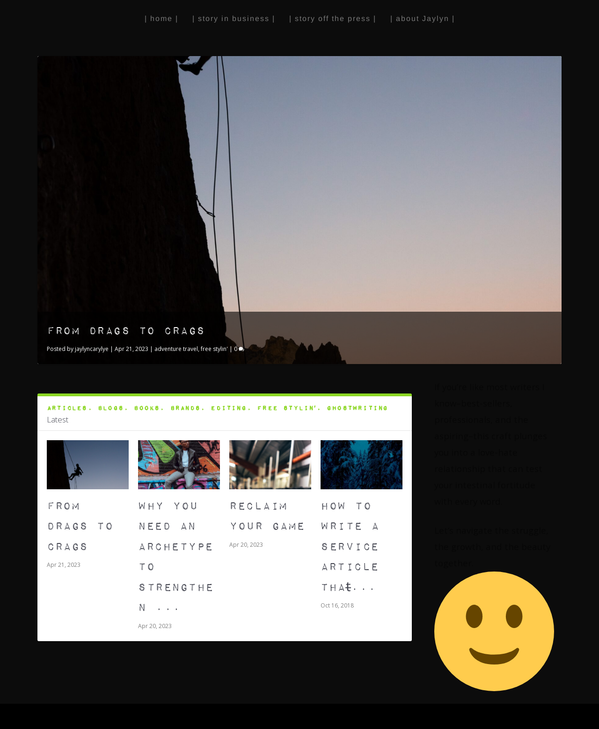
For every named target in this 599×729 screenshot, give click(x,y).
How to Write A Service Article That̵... (350, 547)
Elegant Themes (94, 717)
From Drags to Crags (126, 331)
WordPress (182, 717)
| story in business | (233, 18)
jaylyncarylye (92, 349)
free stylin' (214, 349)
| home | (161, 18)
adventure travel (176, 349)
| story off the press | (332, 18)
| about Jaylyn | (422, 18)
